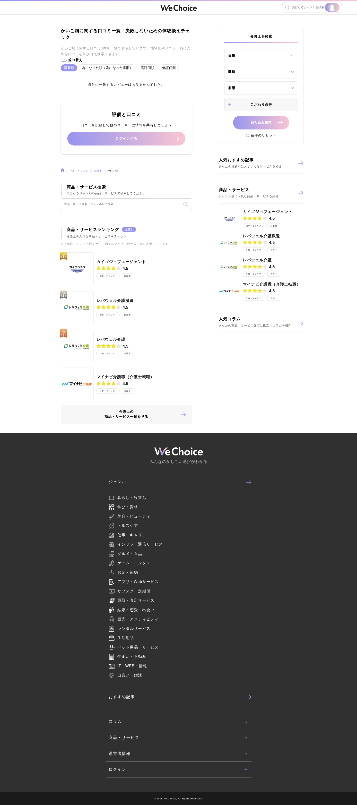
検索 (332, 7)
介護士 (98, 170)
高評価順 (147, 68)
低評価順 (169, 68)
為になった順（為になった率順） (107, 68)
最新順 (69, 68)
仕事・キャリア (79, 170)
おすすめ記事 (180, 697)
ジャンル (180, 482)
